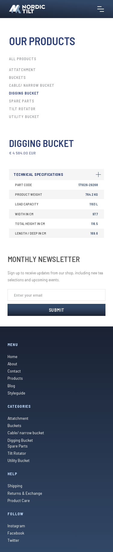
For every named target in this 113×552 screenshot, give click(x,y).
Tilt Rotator (22, 108)
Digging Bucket (24, 93)
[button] (100, 9)
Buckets (17, 77)
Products (15, 378)
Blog (11, 385)
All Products (22, 58)
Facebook (16, 532)
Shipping (15, 485)
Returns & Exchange (25, 493)
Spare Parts (21, 100)
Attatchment (22, 69)
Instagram (16, 525)
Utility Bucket (24, 116)
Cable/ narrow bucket (32, 85)
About (12, 363)
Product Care (19, 500)
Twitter (13, 540)
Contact (14, 370)
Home (12, 356)
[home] (27, 9)
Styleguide (16, 392)
